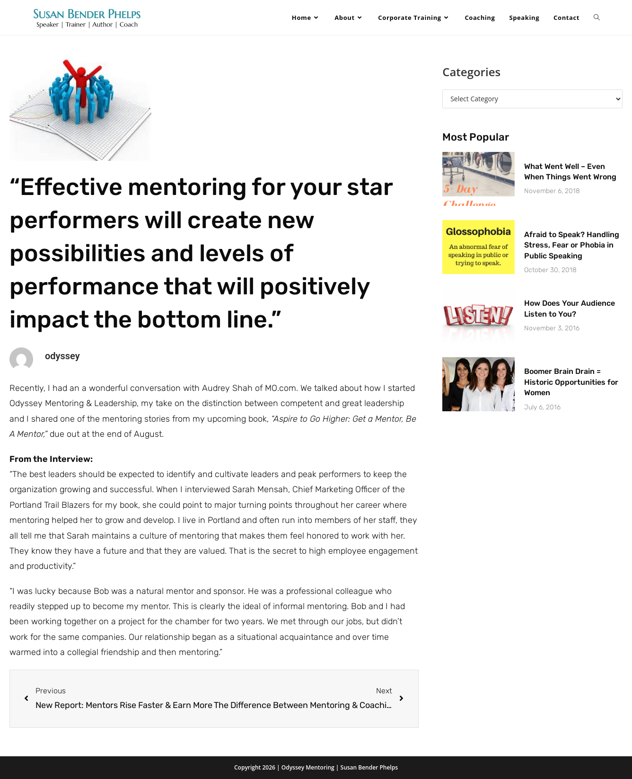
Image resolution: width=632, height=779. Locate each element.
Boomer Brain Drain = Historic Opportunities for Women (571, 382)
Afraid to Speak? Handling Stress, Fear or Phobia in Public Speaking (571, 245)
